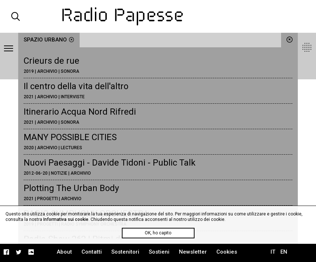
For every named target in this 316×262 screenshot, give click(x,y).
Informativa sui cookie (65, 219)
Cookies (226, 252)
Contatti (91, 252)
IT (273, 252)
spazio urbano (49, 39)
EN (283, 252)
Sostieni (159, 252)
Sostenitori (125, 252)
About (64, 252)
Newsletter (193, 252)
